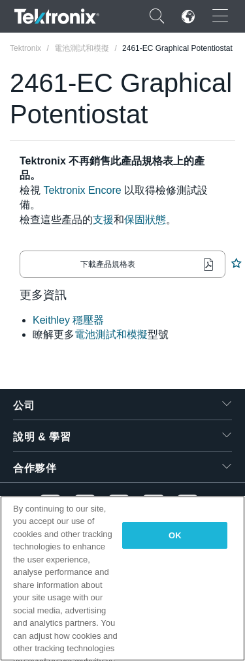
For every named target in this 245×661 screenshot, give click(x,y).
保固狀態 (145, 219)
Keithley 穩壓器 (68, 320)
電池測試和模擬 (111, 334)
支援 (103, 219)
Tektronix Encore (82, 190)
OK (175, 535)
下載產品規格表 (107, 264)
